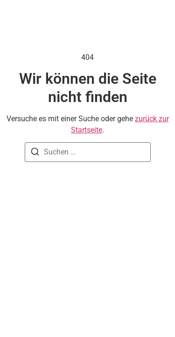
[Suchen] (35, 153)
